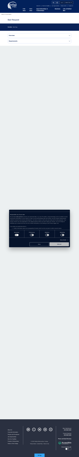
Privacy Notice (33, 443)
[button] (68, 449)
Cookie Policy (40, 443)
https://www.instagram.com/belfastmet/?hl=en (50, 429)
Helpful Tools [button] (65, 2)
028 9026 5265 (67, 435)
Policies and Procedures (13, 434)
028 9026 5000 (67, 430)
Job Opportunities (52, 5)
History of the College (13, 443)
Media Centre (61, 5)
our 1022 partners (18, 216)
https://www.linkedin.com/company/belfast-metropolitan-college (45, 429)
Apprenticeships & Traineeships (39, 9)
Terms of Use (46, 443)
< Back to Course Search (6, 14)
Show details (63, 240)
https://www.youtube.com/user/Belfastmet (39, 429)
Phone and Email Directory (64, 438)
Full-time (21, 9)
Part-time (28, 9)
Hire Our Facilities (43, 5)
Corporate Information (13, 432)
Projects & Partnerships (13, 441)
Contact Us (68, 5)
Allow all (59, 244)
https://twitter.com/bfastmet (34, 429)
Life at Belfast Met (64, 9)
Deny (39, 244)
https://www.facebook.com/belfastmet (28, 429)
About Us (36, 5)
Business (54, 9)
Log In (59, 2)
